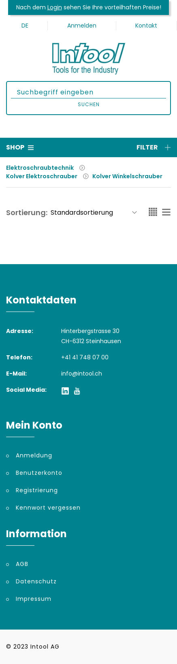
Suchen (89, 104)
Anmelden (81, 25)
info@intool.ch (81, 373)
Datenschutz (36, 581)
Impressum (33, 599)
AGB (22, 564)
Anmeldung (34, 455)
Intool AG (45, 647)
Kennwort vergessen (48, 508)
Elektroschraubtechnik (40, 168)
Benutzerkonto (39, 473)
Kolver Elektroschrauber (41, 176)
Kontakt (146, 25)
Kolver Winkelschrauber (127, 176)
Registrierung (37, 490)
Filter (153, 147)
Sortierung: (26, 212)
